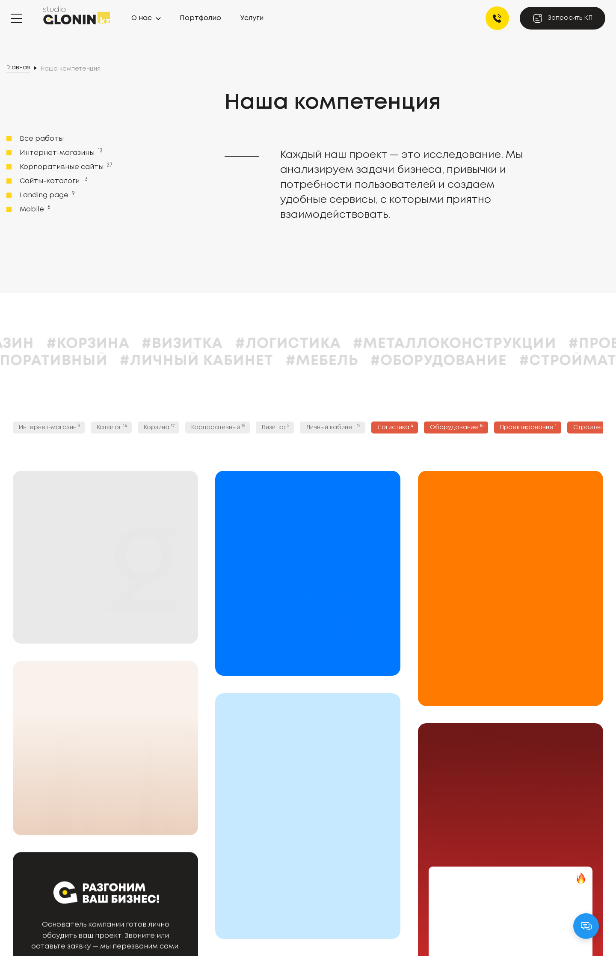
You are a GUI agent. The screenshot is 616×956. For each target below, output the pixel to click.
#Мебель (368, 361)
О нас (141, 18)
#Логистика (335, 343)
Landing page (46, 195)
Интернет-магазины (60, 152)
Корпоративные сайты (65, 166)
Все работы (42, 139)
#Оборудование (486, 361)
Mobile (34, 209)
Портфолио (200, 18)
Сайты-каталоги (53, 180)
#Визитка (229, 343)
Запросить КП (562, 18)
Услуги (252, 18)
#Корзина (134, 343)
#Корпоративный (80, 361)
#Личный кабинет (243, 361)
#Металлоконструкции (501, 343)
